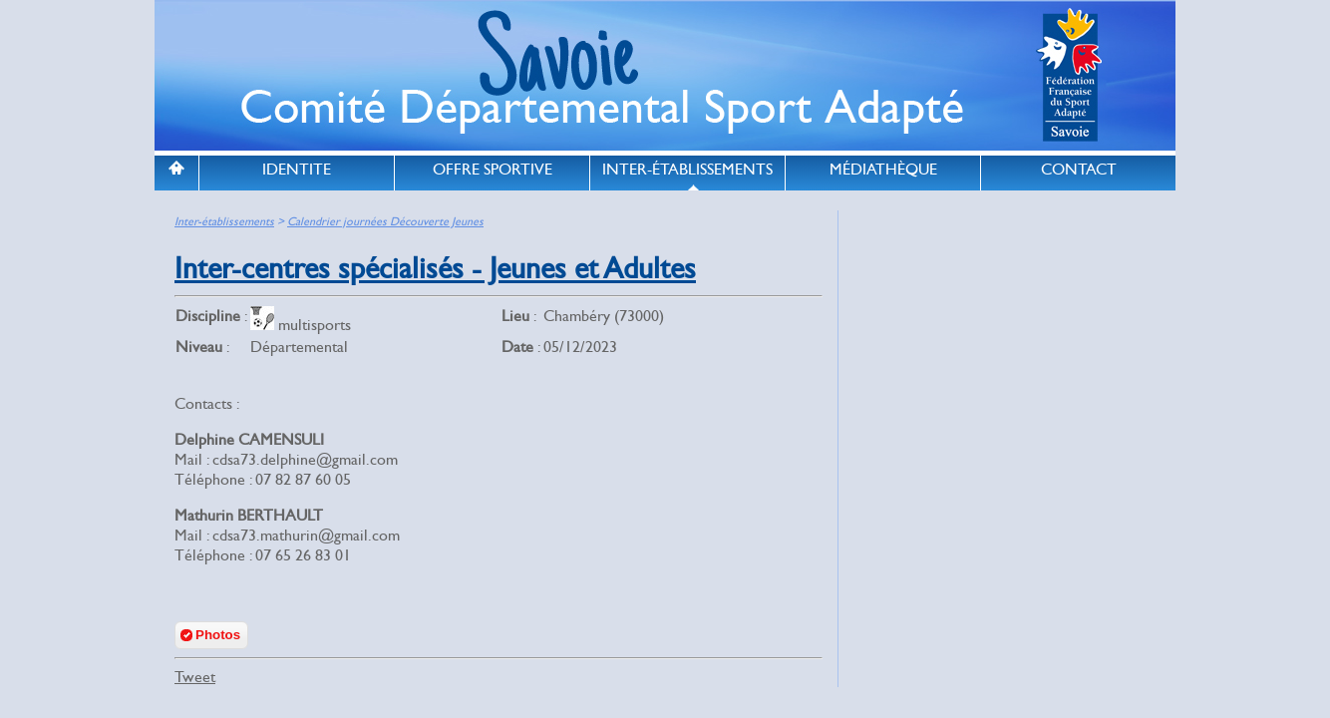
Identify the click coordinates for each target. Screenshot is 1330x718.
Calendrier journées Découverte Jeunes (385, 221)
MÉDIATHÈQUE (883, 170)
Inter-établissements (224, 221)
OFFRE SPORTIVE (492, 170)
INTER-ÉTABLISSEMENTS (687, 170)
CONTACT (1079, 170)
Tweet (194, 677)
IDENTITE (296, 170)
